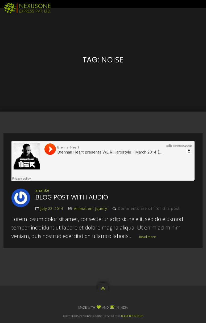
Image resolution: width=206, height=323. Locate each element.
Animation (83, 208)
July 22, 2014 (51, 208)
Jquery (101, 208)
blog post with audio (71, 197)
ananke (42, 190)
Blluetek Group (132, 316)
